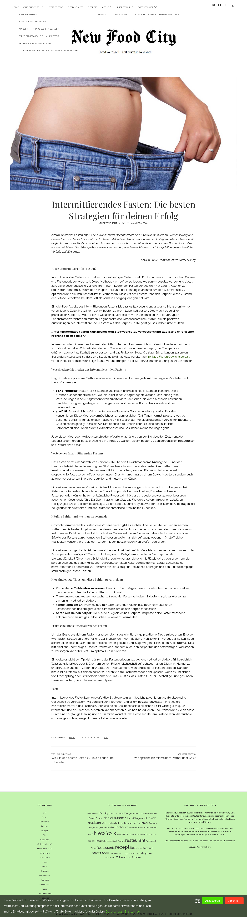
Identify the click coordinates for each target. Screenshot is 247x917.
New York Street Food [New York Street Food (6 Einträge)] (140, 831)
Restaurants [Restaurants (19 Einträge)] (106, 844)
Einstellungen (132, 911)
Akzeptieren (212, 900)
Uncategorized (45, 890)
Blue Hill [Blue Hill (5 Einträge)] (95, 810)
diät (106, 734)
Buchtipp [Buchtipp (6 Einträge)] (120, 810)
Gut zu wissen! (32, 7)
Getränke (44, 836)
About (105, 7)
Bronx (44, 814)
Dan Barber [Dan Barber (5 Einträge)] (152, 810)
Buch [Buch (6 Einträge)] (112, 810)
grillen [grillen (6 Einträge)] (112, 820)
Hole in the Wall (44, 845)
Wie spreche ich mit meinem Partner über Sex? (165, 754)
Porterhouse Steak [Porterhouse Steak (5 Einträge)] (109, 838)
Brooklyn (45, 818)
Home (15, 7)
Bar (44, 809)
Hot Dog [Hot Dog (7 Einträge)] (136, 820)
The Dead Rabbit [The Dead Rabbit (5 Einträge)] (116, 850)
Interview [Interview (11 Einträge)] (146, 819)
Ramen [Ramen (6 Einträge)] (121, 838)
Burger (44, 827)
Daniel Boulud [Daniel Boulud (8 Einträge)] (95, 815)
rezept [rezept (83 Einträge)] (122, 844)
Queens (44, 868)
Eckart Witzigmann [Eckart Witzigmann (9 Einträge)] (135, 815)
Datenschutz (146, 7)
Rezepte (92, 7)
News (72, 734)
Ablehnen (234, 900)
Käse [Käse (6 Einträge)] (131, 824)
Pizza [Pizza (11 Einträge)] (97, 837)
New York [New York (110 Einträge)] (105, 830)
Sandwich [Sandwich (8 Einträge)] (148, 845)
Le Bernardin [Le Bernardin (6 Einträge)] (140, 824)
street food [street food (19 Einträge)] (100, 850)
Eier (45, 832)
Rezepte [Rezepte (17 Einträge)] (136, 844)
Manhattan (45, 850)
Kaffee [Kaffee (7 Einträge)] (111, 824)
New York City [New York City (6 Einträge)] (123, 831)
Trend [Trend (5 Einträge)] (133, 850)
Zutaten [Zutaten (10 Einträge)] (136, 854)
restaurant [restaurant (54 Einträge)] (135, 837)
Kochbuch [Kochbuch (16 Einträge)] (121, 824)
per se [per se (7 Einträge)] (91, 838)
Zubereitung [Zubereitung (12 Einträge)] (123, 854)
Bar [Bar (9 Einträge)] (89, 810)
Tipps (44, 886)
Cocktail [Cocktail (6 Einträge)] (143, 810)
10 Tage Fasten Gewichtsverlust (169, 353)
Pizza (44, 863)
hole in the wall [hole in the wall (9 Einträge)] (123, 819)
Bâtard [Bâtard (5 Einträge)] (136, 810)
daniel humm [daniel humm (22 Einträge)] (114, 815)
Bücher (44, 823)
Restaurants (75, 7)
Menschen (45, 854)
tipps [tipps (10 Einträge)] (127, 850)
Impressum (123, 7)
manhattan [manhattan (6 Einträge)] (152, 824)
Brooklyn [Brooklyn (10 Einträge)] (104, 810)
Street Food (56, 7)
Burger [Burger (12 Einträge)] (128, 810)
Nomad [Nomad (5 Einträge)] (153, 831)
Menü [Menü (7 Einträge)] (90, 831)
